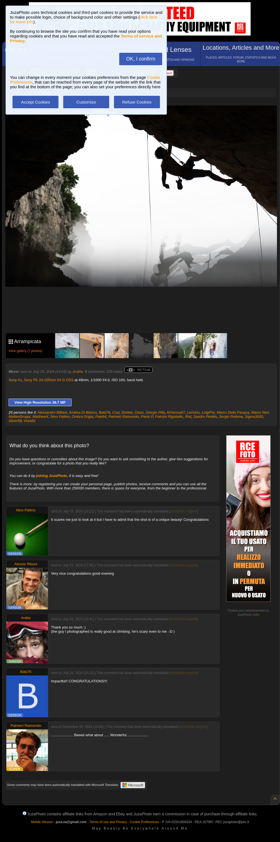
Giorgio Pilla (155, 412)
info (256, 614)
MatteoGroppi (19, 416)
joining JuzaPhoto (51, 476)
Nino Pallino (60, 416)
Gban (139, 412)
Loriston (193, 412)
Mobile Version (42, 822)
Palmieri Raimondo (123, 416)
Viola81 (29, 421)
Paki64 (100, 416)
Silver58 (15, 421)
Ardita (78, 372)
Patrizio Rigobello (169, 416)
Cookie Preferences (144, 822)
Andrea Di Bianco (83, 412)
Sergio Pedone (231, 416)
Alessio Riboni (25, 564)
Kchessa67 (176, 412)
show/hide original (183, 511)
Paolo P (147, 416)
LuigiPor (208, 412)
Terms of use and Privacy (108, 822)
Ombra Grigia (82, 416)
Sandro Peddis (205, 416)
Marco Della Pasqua (233, 412)
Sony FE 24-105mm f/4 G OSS (48, 380)
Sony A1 (15, 380)
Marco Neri (260, 412)
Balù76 (104, 412)
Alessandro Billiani (52, 412)
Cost (115, 412)
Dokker (127, 412)
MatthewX (40, 416)
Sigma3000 (254, 416)
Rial (188, 416)
